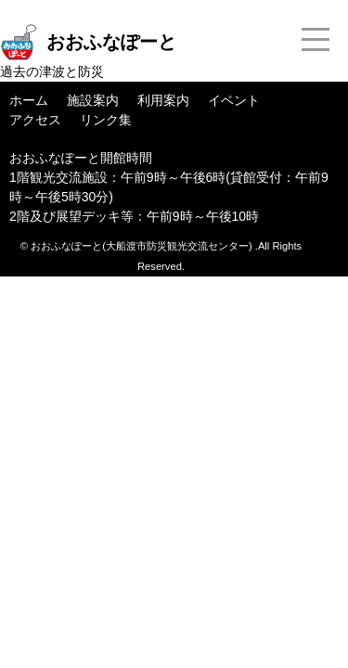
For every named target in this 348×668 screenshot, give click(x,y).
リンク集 (106, 119)
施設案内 (93, 100)
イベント (234, 100)
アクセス (35, 119)
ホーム (28, 100)
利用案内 (163, 100)
